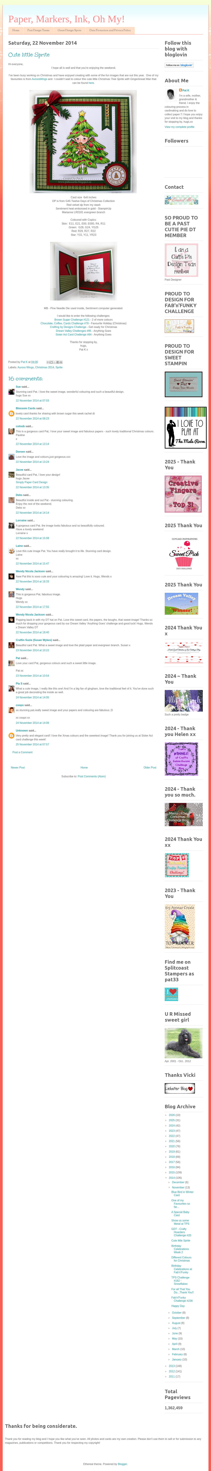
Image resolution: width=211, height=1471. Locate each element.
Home (15, 30)
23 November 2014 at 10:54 (32, 675)
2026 (172, 1115)
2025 (172, 1120)
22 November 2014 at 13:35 (32, 487)
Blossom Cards (26, 408)
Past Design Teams (38, 30)
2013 (172, 1366)
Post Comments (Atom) (92, 776)
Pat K (186, 90)
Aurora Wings (26, 367)
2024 (172, 1125)
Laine (19, 545)
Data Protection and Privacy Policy (110, 30)
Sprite (59, 367)
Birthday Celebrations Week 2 (180, 1249)
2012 (172, 1371)
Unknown (22, 730)
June (175, 1333)
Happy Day (178, 1306)
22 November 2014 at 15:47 (32, 563)
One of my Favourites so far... (180, 1203)
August (176, 1323)
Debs (19, 495)
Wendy (20, 589)
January (177, 1359)
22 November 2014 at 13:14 (32, 444)
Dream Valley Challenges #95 (74, 330)
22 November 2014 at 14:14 (32, 512)
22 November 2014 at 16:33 (32, 581)
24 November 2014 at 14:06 (32, 722)
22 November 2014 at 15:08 (32, 538)
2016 (172, 1167)
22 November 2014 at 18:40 (32, 632)
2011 (172, 1376)
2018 (172, 1156)
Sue (18, 386)
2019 (172, 1151)
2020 (172, 1146)
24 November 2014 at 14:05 (32, 697)
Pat (18, 658)
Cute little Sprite (180, 1240)
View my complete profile (180, 126)
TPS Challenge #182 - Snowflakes (180, 1280)
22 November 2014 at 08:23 (32, 418)
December (178, 1182)
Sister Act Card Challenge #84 (74, 334)
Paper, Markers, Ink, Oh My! (66, 18)
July (174, 1328)
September (179, 1317)
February (177, 1354)
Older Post (150, 767)
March (176, 1349)
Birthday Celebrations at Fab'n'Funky (181, 1269)
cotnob (20, 426)
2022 (172, 1136)
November (178, 1187)
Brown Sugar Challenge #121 (72, 319)
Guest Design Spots (69, 30)
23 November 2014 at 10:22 (32, 650)
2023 (172, 1130)
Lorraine (21, 520)
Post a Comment (23, 752)
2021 (172, 1141)
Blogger (122, 1464)
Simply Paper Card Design (32, 482)
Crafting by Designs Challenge (68, 327)
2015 (172, 1172)
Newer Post (18, 767)
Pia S (19, 683)
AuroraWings (39, 79)
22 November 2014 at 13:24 (32, 461)
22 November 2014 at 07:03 (32, 400)
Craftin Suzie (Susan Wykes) (34, 640)
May (175, 1338)
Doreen (20, 451)
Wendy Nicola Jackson (30, 571)
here (91, 82)
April (175, 1344)
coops (20, 705)
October (177, 1312)
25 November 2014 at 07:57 (32, 744)
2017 (172, 1162)
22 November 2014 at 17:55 (32, 606)
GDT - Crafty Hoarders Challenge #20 (181, 1232)
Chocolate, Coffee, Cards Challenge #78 (65, 323)
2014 (172, 1177)
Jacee (19, 469)
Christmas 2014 (44, 367)
